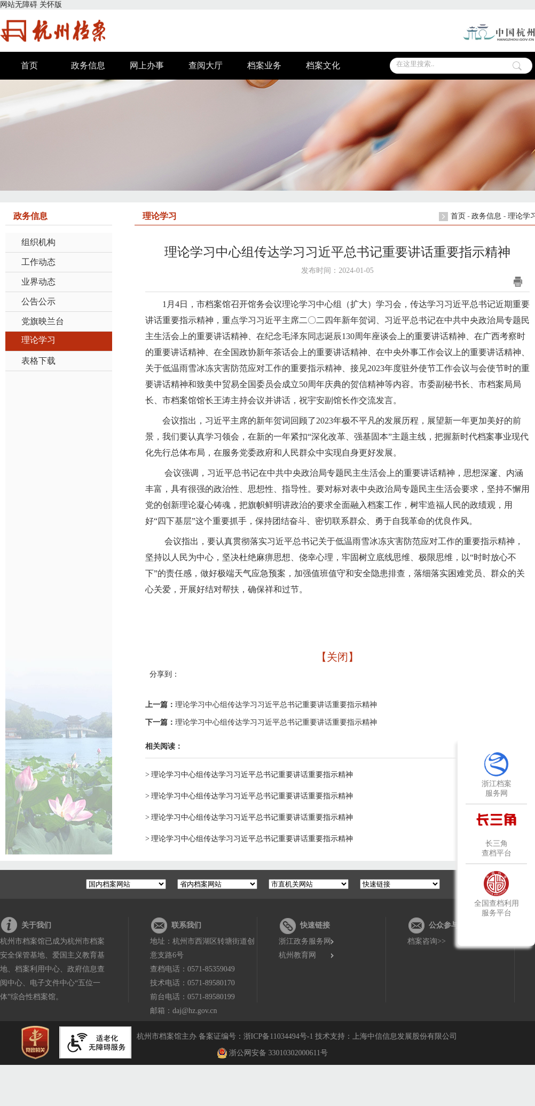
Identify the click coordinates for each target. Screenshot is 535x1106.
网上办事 (147, 65)
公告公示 (38, 301)
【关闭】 (337, 657)
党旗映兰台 (42, 321)
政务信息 (88, 65)
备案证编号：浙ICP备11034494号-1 (256, 1036)
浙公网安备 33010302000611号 (278, 1053)
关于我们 (36, 925)
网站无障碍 (18, 5)
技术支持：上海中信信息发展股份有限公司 (386, 1036)
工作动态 (38, 261)
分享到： (164, 674)
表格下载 (38, 360)
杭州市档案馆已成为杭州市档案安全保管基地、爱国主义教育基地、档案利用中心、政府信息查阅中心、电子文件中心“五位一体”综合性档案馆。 (52, 969)
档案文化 (323, 65)
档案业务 (264, 65)
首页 (29, 65)
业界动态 (38, 281)
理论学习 (38, 339)
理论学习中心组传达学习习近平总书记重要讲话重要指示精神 (276, 705)
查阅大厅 (205, 65)
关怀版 (51, 5)
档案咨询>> (426, 941)
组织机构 (38, 242)
